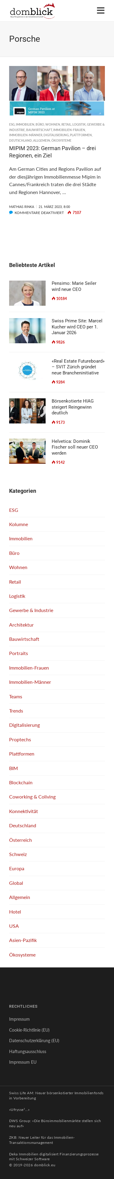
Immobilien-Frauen (69, 130)
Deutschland (20, 140)
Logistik (79, 124)
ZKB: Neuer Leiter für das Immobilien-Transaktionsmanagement (42, 1140)
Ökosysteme (61, 140)
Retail (66, 124)
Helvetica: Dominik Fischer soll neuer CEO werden (75, 447)
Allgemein (41, 140)
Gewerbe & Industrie (31, 610)
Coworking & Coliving (32, 796)
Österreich (20, 840)
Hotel (15, 911)
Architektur (21, 624)
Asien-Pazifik (23, 940)
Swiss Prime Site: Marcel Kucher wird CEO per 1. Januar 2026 (77, 326)
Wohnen (52, 124)
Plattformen (81, 135)
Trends (16, 710)
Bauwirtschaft (39, 130)
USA (14, 926)
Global (16, 883)
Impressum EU (22, 1062)
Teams (15, 696)
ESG (12, 124)
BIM (13, 768)
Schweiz (18, 854)
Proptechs (20, 739)
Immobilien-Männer (25, 135)
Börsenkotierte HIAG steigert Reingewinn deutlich (73, 407)
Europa (16, 868)
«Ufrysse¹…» (19, 1109)
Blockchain (21, 782)
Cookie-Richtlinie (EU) (29, 1029)
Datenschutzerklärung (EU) (34, 1040)
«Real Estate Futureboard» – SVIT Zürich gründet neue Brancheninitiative (78, 367)
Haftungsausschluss (27, 1051)
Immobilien (25, 124)
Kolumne (18, 524)
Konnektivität (23, 811)
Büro (40, 124)
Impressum (19, 1019)
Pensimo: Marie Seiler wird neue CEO (74, 286)
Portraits (18, 653)
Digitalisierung (56, 135)
